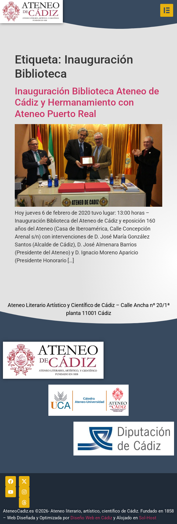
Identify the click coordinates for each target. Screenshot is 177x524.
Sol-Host (148, 517)
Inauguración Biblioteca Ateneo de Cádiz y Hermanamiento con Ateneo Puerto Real (87, 102)
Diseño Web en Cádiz (91, 517)
